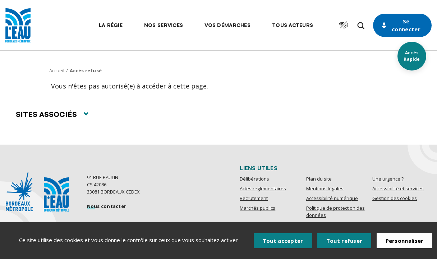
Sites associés (52, 114)
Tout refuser (344, 240)
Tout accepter (283, 240)
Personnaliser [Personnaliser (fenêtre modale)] (405, 240)
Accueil (56, 70)
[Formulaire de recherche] (360, 25)
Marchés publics (257, 208)
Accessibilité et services (398, 188)
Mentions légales (325, 188)
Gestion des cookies (394, 198)
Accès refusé (86, 70)
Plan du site (319, 179)
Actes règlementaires (263, 188)
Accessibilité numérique (332, 198)
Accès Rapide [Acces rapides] (412, 56)
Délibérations (254, 179)
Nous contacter (106, 206)
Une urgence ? (388, 179)
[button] (111, 25)
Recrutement (254, 198)
